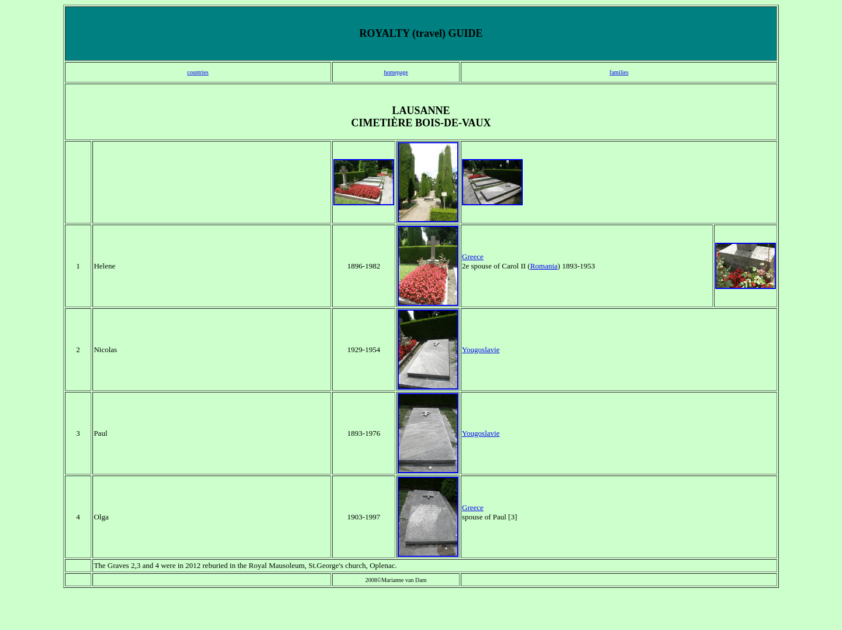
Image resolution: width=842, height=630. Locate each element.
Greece (473, 256)
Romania (544, 265)
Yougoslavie (480, 349)
